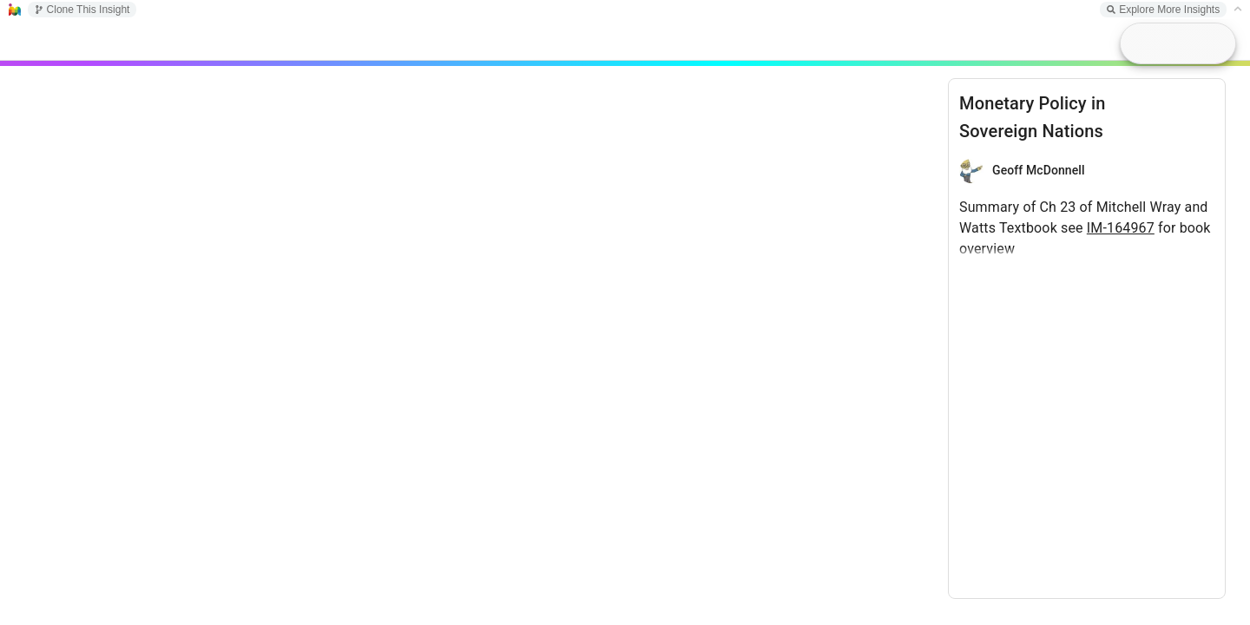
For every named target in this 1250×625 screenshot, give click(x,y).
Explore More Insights (1163, 9)
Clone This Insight (82, 9)
